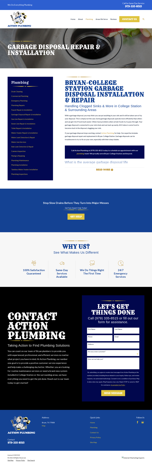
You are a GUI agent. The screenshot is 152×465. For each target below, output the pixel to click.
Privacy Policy (95, 437)
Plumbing (93, 427)
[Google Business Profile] (142, 422)
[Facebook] (137, 422)
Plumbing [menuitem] (89, 19)
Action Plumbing (107, 133)
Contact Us (129, 19)
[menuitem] (30, 91)
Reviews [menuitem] (113, 19)
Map (43, 426)
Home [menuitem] (73, 19)
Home (92, 422)
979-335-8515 (133, 6)
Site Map (93, 442)
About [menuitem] (80, 19)
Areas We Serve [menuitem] (102, 19)
